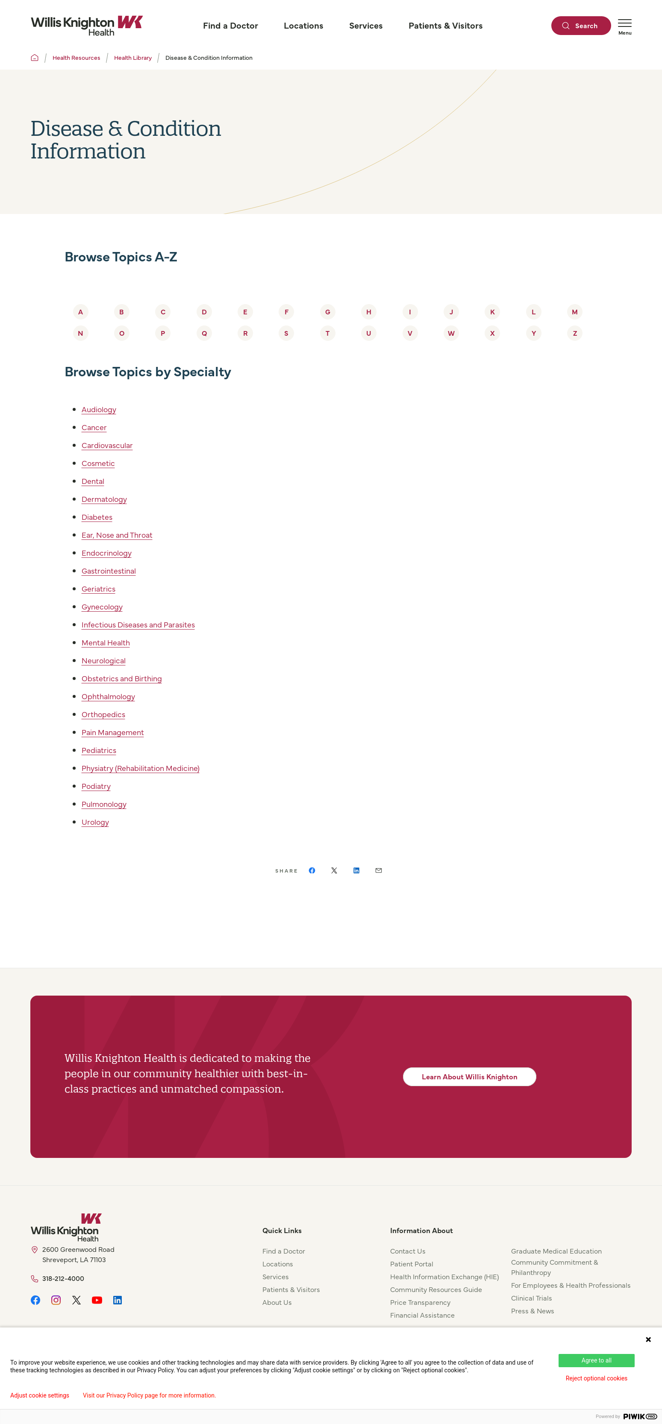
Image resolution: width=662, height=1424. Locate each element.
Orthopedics (106, 713)
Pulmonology (108, 803)
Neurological (107, 659)
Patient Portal (411, 1263)
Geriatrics (101, 588)
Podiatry (98, 785)
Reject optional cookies (597, 1378)
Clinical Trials (531, 1297)
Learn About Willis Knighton (469, 1076)
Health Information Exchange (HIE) (444, 1276)
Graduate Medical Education (556, 1250)
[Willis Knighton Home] (86, 25)
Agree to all (597, 1360)
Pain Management (118, 731)
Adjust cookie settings (39, 1395)
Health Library (133, 57)
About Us (277, 1302)
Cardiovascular (111, 444)
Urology (97, 821)
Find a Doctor (283, 1250)
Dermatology (107, 498)
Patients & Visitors (291, 1289)
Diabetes (99, 516)
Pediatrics (101, 749)
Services (275, 1276)
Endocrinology (110, 552)
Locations (277, 1263)
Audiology (101, 408)
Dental (95, 480)
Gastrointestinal (113, 570)
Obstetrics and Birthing (127, 677)
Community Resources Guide (436, 1289)
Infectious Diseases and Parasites (147, 624)
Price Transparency (420, 1302)
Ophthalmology (112, 695)
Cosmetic (100, 462)
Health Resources (76, 57)
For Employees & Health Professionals (571, 1284)
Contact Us (408, 1250)
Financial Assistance (422, 1314)
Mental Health (110, 642)
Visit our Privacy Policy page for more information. (149, 1395)
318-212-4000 (63, 1278)
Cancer (96, 426)
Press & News (532, 1310)
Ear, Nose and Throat (122, 534)
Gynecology (105, 606)
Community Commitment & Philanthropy (554, 1267)
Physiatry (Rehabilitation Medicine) (150, 767)
